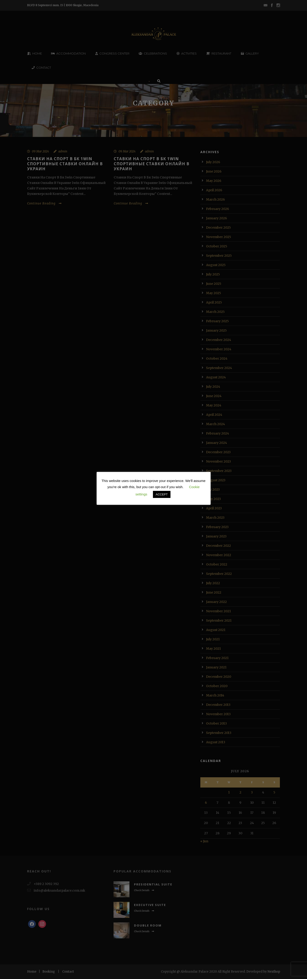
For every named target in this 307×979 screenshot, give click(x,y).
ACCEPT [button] (162, 494)
